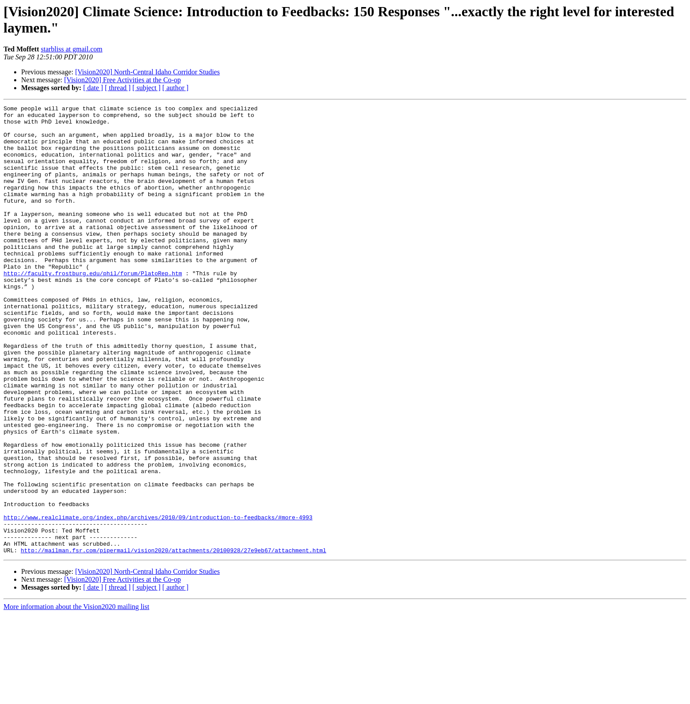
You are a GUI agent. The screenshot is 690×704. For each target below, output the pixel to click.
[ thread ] (118, 87)
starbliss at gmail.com (72, 49)
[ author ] (175, 87)
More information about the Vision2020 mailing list (76, 696)
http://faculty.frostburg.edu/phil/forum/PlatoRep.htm (93, 307)
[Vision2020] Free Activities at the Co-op (122, 80)
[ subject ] (146, 87)
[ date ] (93, 87)
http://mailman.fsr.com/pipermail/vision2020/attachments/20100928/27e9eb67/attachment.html (173, 640)
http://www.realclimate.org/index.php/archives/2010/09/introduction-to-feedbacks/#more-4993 (158, 600)
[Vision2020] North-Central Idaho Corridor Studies (147, 72)
